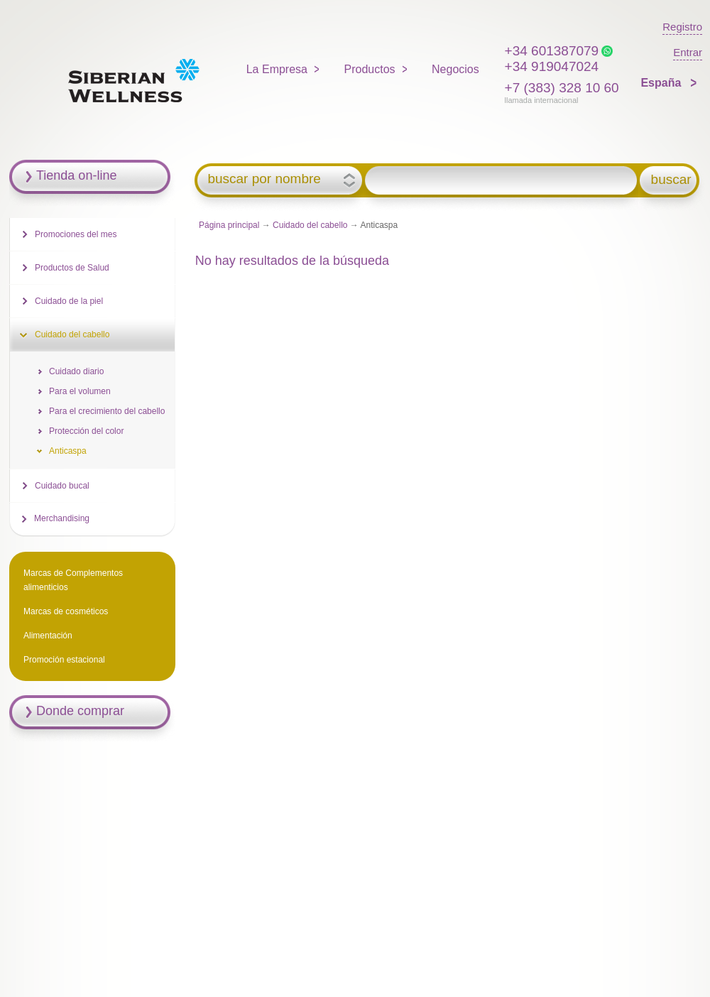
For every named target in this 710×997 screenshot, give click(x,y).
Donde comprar (80, 711)
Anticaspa (68, 451)
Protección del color (86, 431)
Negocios (455, 69)
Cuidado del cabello (310, 225)
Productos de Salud (72, 268)
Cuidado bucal (62, 486)
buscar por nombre (263, 179)
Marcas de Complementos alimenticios (73, 580)
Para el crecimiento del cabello (107, 411)
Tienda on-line (76, 175)
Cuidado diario (76, 371)
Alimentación (47, 636)
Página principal (229, 225)
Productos (369, 69)
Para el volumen (80, 391)
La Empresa (276, 69)
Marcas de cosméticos (65, 611)
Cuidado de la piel (69, 301)
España (662, 83)
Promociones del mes (75, 234)
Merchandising (61, 518)
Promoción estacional (64, 660)
